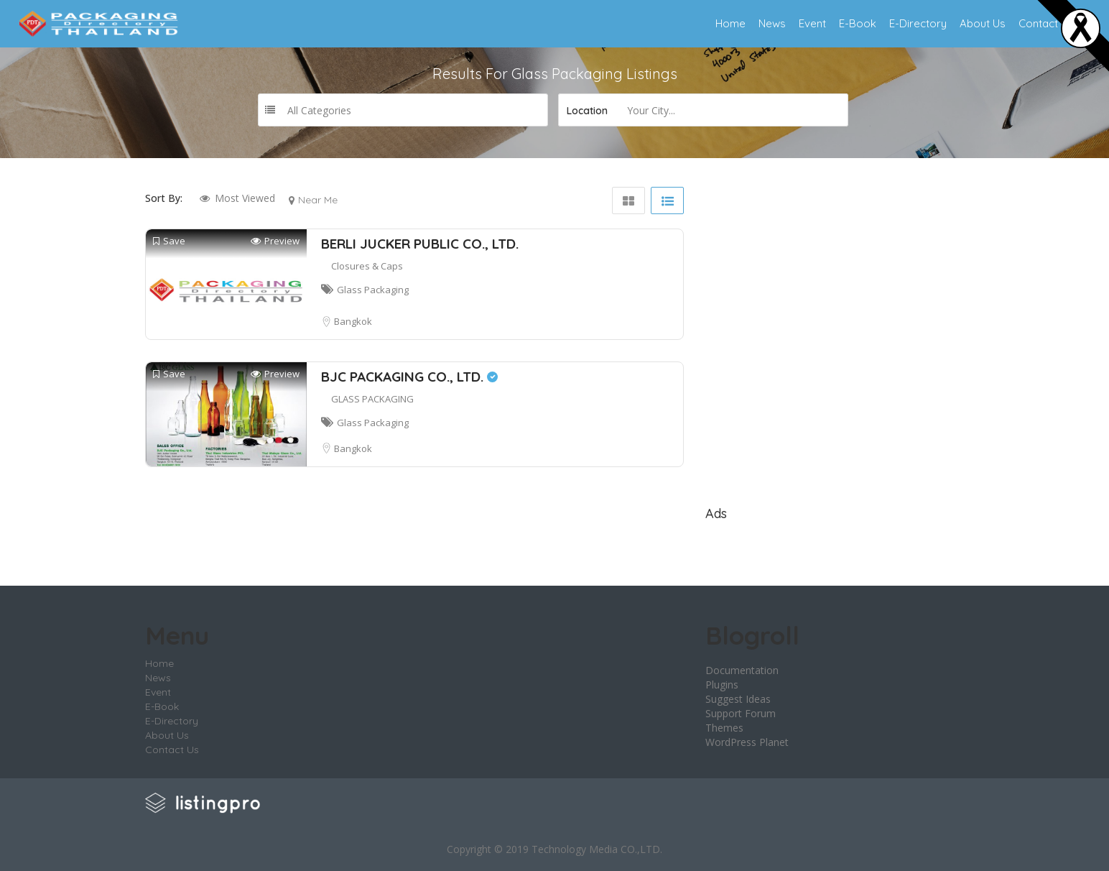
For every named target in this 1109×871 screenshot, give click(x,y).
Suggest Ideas (738, 699)
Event (812, 23)
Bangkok (353, 321)
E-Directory (918, 23)
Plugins (721, 684)
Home (730, 23)
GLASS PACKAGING (372, 398)
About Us (983, 23)
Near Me (318, 199)
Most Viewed (245, 198)
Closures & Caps (367, 265)
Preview (275, 241)
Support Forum (740, 713)
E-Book (857, 23)
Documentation (742, 670)
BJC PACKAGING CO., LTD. (409, 376)
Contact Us (1046, 23)
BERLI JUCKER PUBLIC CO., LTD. (420, 243)
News (772, 23)
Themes (724, 727)
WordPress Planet (747, 742)
